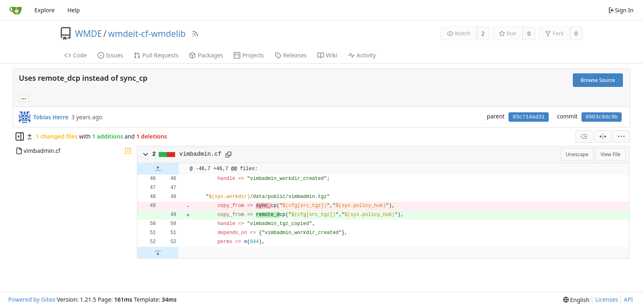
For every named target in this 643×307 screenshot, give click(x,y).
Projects (249, 55)
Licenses (606, 299)
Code (75, 55)
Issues (110, 55)
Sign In (621, 10)
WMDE (88, 34)
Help (73, 10)
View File (610, 154)
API (628, 299)
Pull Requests (156, 55)
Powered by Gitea (31, 299)
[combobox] (584, 136)
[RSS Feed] (195, 33)
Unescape (577, 154)
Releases (291, 55)
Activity (362, 55)
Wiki (327, 55)
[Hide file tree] (19, 136)
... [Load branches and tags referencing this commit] (23, 98)
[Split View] (602, 136)
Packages (206, 55)
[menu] (621, 136)
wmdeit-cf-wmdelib (146, 34)
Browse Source (598, 80)
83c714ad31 (529, 117)
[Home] (15, 10)
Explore (44, 10)
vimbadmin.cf (200, 154)
